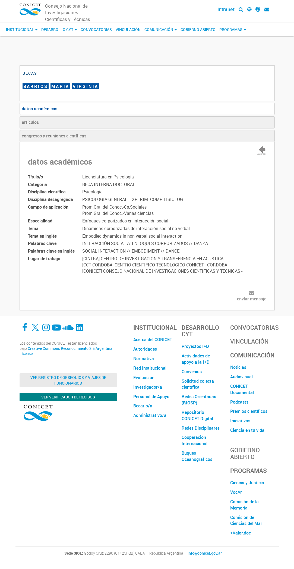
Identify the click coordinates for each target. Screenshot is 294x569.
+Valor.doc (240, 533)
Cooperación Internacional (194, 440)
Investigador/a (147, 387)
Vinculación (128, 29)
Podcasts (239, 402)
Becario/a (142, 406)
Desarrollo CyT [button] (59, 29)
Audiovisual (241, 377)
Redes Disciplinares (201, 428)
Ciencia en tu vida (247, 430)
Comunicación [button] (160, 29)
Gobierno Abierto (198, 29)
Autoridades (145, 349)
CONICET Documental (242, 389)
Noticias (238, 367)
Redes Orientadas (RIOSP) (199, 400)
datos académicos (39, 109)
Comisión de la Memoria (244, 505)
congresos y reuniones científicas (54, 136)
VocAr (236, 492)
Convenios (192, 372)
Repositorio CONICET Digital (197, 415)
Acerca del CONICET (152, 339)
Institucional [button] (21, 29)
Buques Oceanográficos (197, 456)
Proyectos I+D (195, 346)
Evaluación (143, 378)
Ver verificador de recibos (68, 397)
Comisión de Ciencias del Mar (246, 520)
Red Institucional (149, 368)
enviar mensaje (251, 299)
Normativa (143, 358)
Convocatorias (96, 29)
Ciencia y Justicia (247, 483)
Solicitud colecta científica (198, 384)
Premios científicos (248, 411)
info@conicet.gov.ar (205, 553)
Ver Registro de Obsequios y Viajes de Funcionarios (68, 380)
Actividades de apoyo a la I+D (196, 359)
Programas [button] (232, 29)
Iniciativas (240, 421)
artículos (30, 122)
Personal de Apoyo (151, 397)
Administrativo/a (149, 415)
